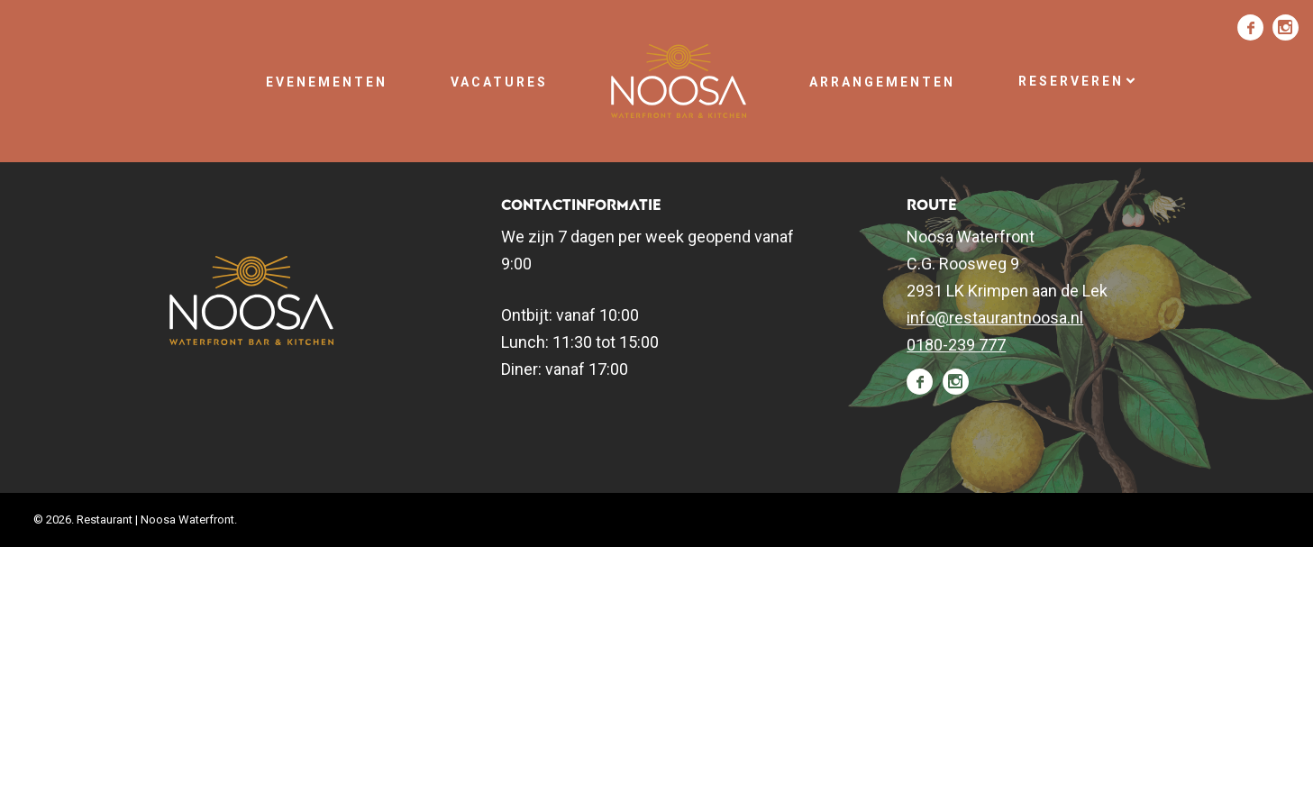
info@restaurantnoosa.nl (995, 317)
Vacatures (499, 82)
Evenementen (327, 82)
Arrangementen (882, 82)
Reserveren (1077, 81)
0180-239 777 (956, 344)
